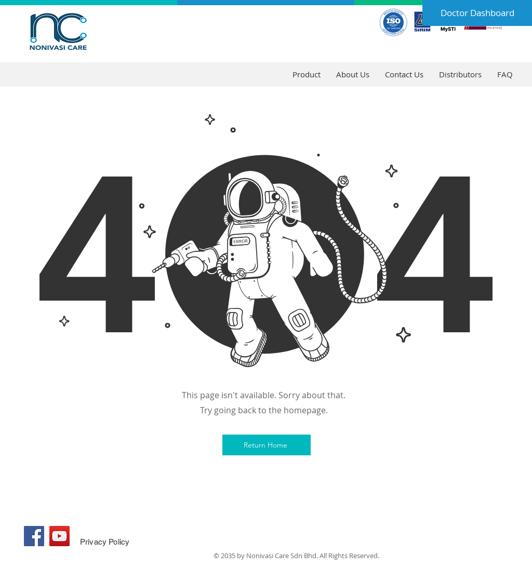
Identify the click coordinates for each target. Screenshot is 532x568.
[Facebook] (34, 536)
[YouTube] (59, 536)
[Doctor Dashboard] (477, 13)
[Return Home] (266, 445)
